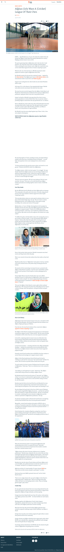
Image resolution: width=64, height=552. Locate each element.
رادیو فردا (53, 2)
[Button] (42, 21)
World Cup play (37, 78)
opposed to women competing (22, 328)
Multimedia (18, 544)
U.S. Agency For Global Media (7, 544)
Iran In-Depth (18, 6)
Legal (2, 547)
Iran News (18, 540)
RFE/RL (17, 15)
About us (2, 540)
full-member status (41, 77)
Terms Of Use (3, 542)
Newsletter (59, 2)
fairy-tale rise (20, 77)
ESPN (43, 468)
